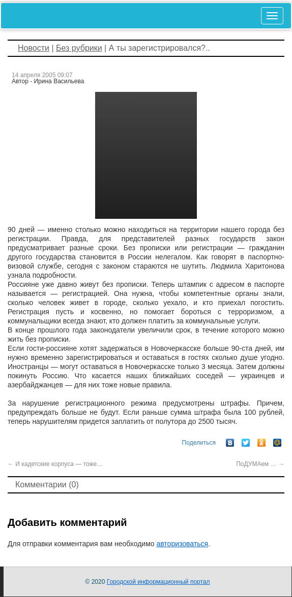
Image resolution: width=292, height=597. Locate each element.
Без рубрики (79, 48)
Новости (33, 48)
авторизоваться (182, 544)
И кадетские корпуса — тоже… (55, 464)
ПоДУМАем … (260, 464)
